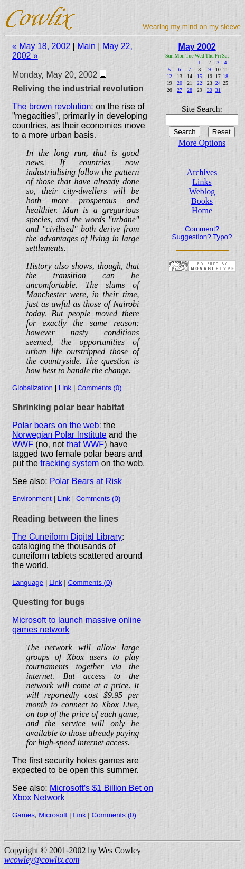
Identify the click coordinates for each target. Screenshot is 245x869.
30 (209, 90)
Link (65, 388)
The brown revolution (51, 106)
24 (218, 83)
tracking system (69, 463)
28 (189, 90)
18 (225, 76)
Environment (32, 499)
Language (27, 583)
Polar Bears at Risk (86, 481)
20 (179, 83)
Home (202, 210)
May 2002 (197, 46)
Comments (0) (99, 388)
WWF (22, 444)
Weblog (202, 191)
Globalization (32, 388)
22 (199, 83)
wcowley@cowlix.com (41, 859)
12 (169, 76)
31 (218, 90)
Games (23, 815)
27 (179, 90)
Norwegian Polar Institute (59, 434)
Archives (202, 172)
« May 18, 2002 (41, 46)
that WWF (85, 444)
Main (86, 46)
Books (202, 200)
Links (201, 181)
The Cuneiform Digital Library (67, 536)
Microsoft (53, 815)
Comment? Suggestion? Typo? (202, 233)
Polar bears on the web (55, 425)
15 (199, 76)
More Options (201, 142)
